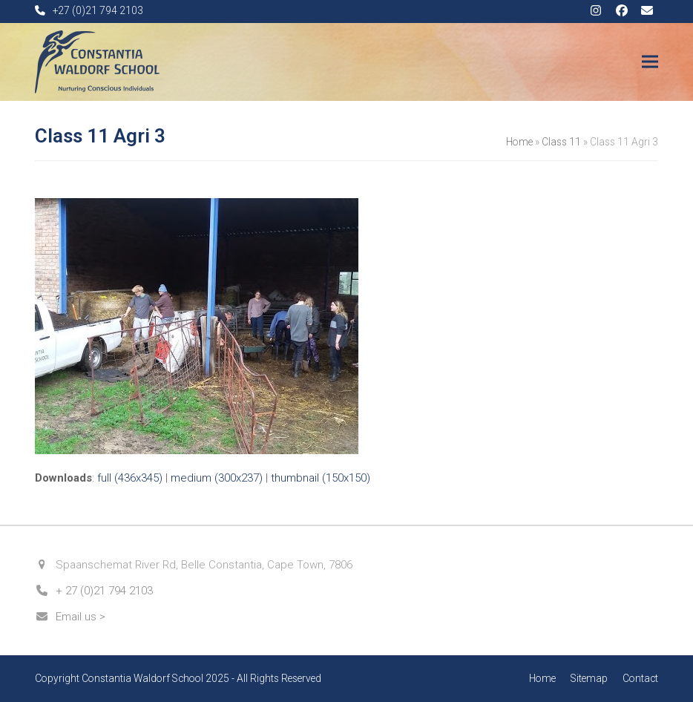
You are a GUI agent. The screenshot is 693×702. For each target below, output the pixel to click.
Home (519, 142)
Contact (640, 678)
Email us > (80, 616)
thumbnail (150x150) (320, 478)
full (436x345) (129, 478)
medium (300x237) (217, 478)
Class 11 (561, 142)
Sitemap (589, 678)
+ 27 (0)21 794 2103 (104, 590)
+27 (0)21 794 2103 (98, 10)
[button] (650, 62)
